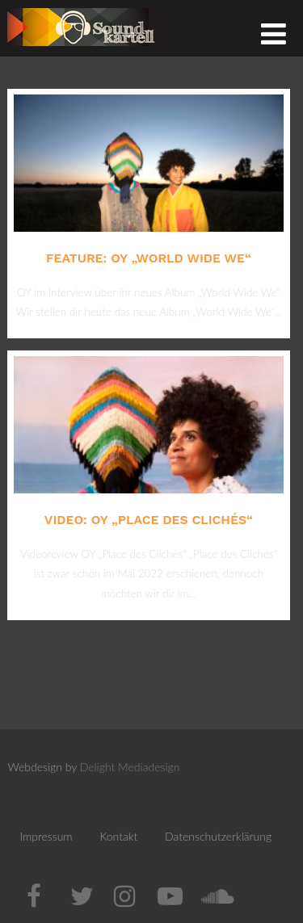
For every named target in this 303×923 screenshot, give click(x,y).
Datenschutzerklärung (218, 836)
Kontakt (118, 836)
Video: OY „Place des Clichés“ (148, 519)
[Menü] (273, 33)
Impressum (45, 836)
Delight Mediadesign (130, 767)
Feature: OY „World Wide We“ (148, 258)
